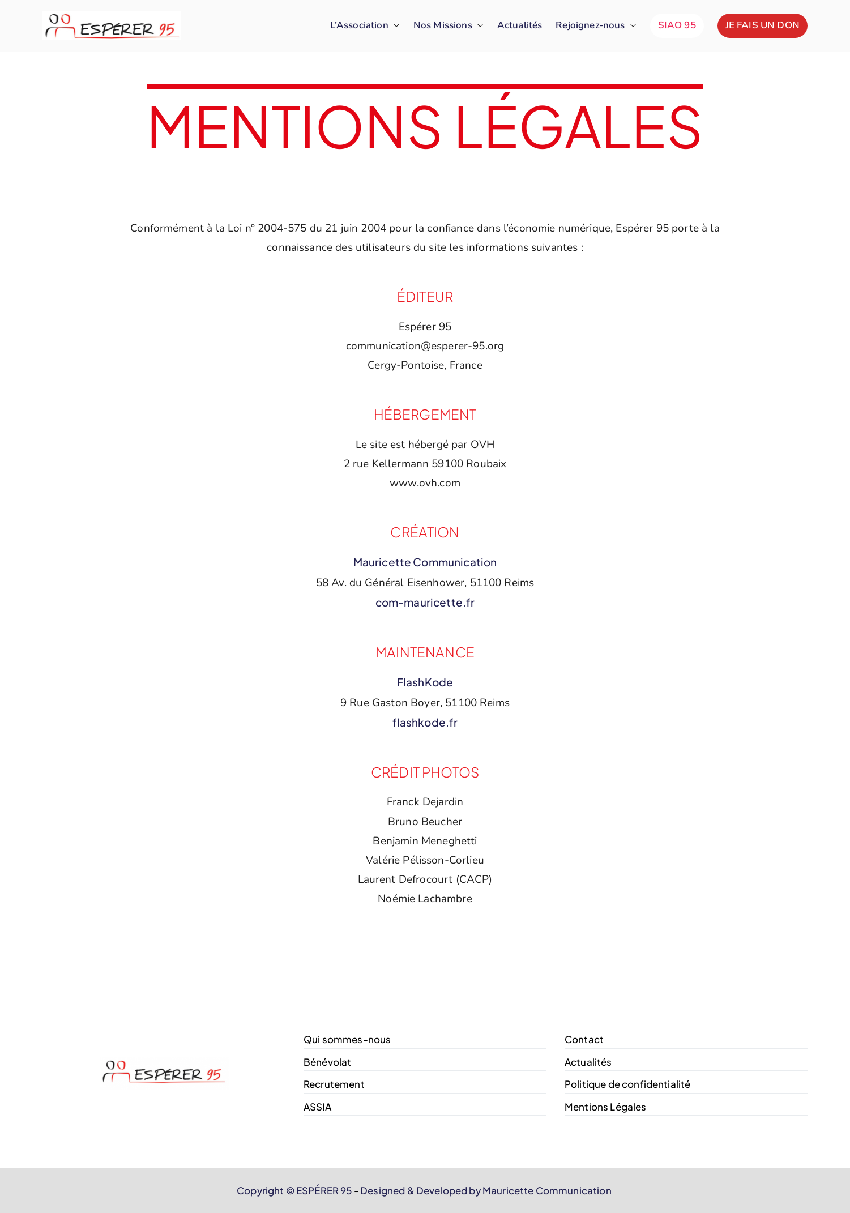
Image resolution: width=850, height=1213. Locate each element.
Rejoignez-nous (596, 26)
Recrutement (334, 1084)
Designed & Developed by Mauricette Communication (485, 1190)
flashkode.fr (425, 722)
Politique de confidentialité (627, 1084)
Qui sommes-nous (347, 1039)
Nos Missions (448, 26)
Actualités (520, 25)
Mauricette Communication (425, 562)
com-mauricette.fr (425, 602)
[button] (394, 26)
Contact (584, 1039)
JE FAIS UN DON (762, 25)
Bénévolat (327, 1062)
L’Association (365, 26)
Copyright (260, 1190)
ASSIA (317, 1106)
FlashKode (425, 682)
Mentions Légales (606, 1106)
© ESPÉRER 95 (319, 1190)
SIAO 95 (677, 25)
